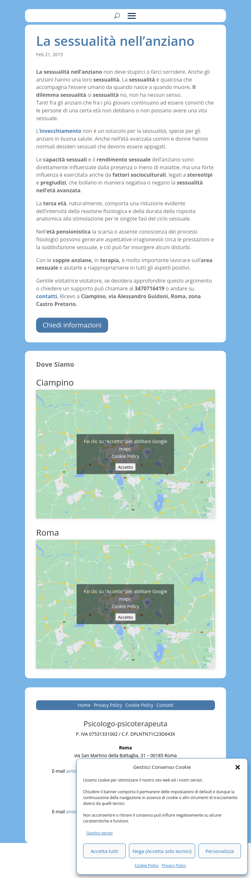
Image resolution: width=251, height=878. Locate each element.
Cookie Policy (146, 865)
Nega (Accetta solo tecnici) (162, 851)
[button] (237, 767)
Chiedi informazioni (72, 325)
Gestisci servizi (99, 833)
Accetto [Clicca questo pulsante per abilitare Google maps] (125, 467)
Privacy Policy (174, 865)
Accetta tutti (104, 851)
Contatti (165, 705)
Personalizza (220, 851)
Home (84, 705)
